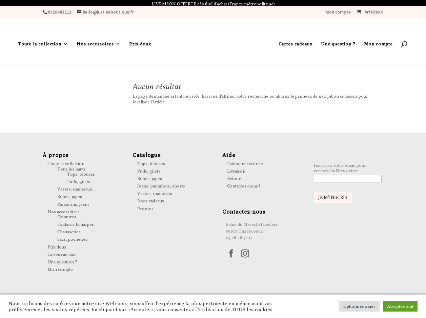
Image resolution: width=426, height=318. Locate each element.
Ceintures (66, 218)
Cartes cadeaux (295, 45)
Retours (235, 179)
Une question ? (338, 45)
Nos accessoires (95, 45)
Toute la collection (39, 45)
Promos (145, 210)
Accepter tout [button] (400, 306)
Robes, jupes (69, 198)
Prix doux (140, 45)
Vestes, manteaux (74, 190)
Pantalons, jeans (73, 205)
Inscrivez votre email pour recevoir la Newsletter (340, 169)
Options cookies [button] (359, 306)
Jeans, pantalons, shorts (161, 187)
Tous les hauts (71, 170)
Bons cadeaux (150, 202)
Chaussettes (69, 233)
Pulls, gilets (78, 182)
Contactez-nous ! (243, 187)
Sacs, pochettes (72, 240)
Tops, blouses (81, 175)
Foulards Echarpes (75, 225)
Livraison (236, 172)
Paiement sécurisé (245, 164)
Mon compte (338, 13)
